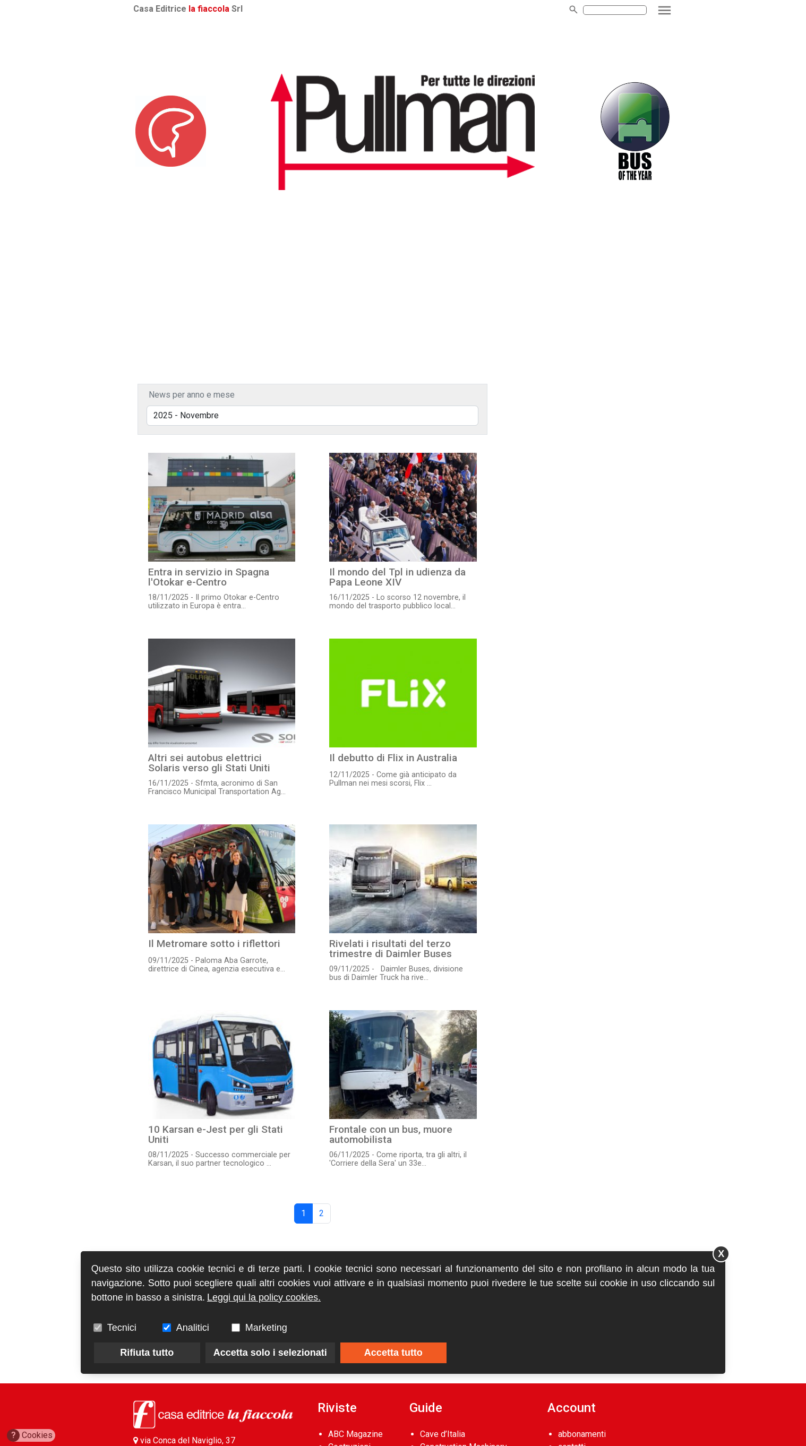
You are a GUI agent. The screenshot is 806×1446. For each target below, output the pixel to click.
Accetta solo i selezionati (270, 1352)
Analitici (192, 1327)
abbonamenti (582, 1434)
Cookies (30, 1435)
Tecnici (121, 1327)
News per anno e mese (192, 395)
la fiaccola (208, 9)
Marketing (266, 1327)
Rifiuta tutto (147, 1352)
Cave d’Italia (442, 1434)
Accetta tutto (393, 1352)
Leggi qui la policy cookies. (264, 1297)
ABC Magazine (355, 1434)
